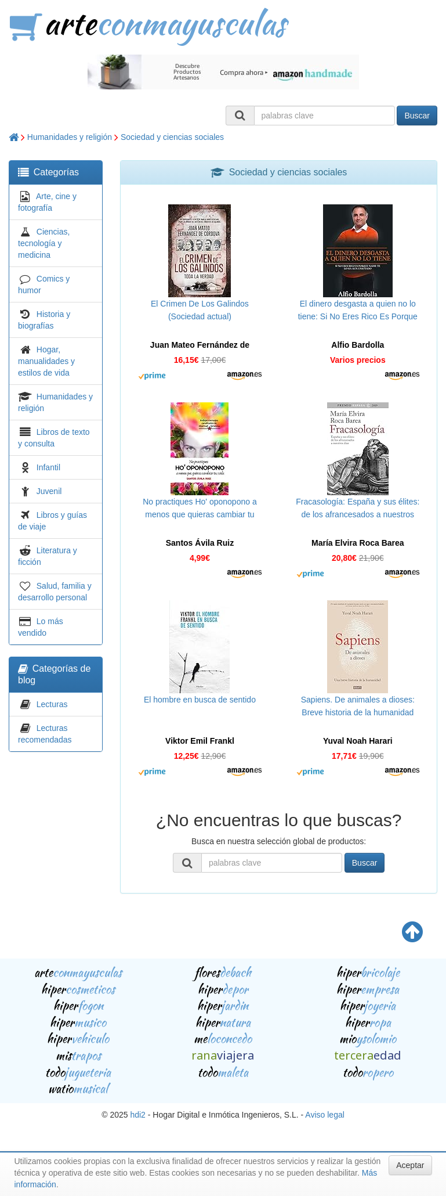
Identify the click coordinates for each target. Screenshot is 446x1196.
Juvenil (49, 491)
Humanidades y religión (69, 137)
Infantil (48, 467)
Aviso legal (324, 1114)
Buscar (417, 115)
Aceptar (410, 1165)
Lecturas (52, 704)
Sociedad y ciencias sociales (172, 137)
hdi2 (137, 1114)
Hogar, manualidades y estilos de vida (46, 361)
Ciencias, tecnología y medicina (44, 243)
